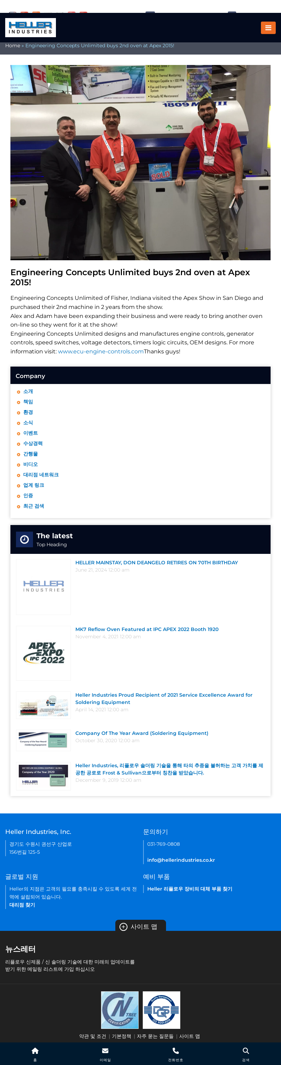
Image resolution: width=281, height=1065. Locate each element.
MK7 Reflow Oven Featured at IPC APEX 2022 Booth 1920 (146, 629)
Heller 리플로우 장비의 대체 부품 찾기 (189, 889)
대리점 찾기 (22, 905)
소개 (28, 391)
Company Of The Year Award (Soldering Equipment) (141, 733)
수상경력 (33, 443)
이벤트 (30, 433)
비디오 (30, 464)
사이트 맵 (138, 927)
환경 (28, 412)
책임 (28, 402)
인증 (28, 495)
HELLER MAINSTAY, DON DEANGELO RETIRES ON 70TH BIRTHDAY (156, 562)
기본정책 (121, 1036)
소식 (28, 422)
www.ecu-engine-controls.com (101, 351)
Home (12, 45)
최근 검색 (33, 506)
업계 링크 (33, 485)
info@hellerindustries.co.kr (181, 860)
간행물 (30, 454)
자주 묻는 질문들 (155, 1036)
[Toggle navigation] (268, 28)
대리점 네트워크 (41, 475)
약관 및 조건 (92, 1036)
